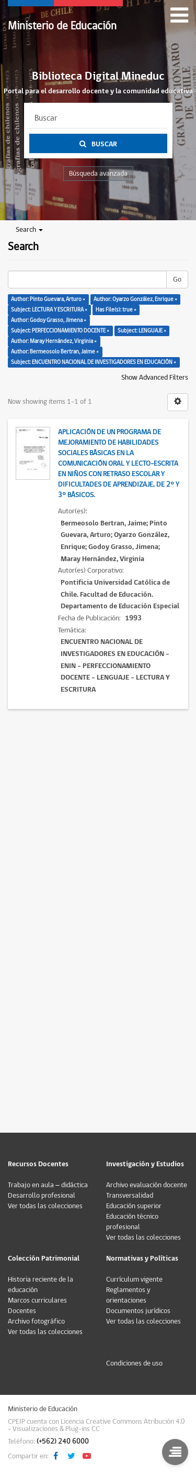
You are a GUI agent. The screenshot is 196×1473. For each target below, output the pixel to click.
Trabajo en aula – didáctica (48, 1185)
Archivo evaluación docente (146, 1185)
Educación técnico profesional (132, 1221)
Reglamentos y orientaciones (128, 1295)
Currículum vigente (134, 1279)
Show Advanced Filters (154, 377)
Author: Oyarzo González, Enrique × (135, 299)
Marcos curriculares (37, 1300)
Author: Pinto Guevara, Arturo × (48, 299)
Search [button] (29, 229)
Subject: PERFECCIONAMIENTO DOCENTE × (60, 331)
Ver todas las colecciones (45, 1206)
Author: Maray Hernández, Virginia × (54, 341)
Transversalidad (129, 1195)
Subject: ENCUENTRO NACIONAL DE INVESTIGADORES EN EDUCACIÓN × (93, 362)
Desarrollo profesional (41, 1195)
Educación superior (134, 1206)
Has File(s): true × (116, 310)
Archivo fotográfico (36, 1321)
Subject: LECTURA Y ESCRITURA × (49, 310)
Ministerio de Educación (62, 26)
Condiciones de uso (134, 1363)
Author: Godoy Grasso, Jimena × (48, 320)
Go (177, 279)
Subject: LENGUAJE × (142, 331)
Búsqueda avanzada (98, 173)
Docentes (22, 1311)
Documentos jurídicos (138, 1311)
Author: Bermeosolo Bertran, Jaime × (55, 352)
